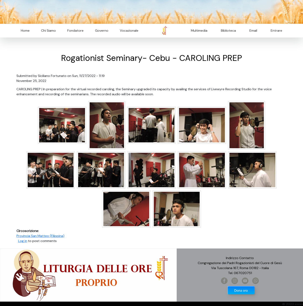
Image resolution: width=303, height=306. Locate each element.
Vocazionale (129, 30)
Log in (22, 241)
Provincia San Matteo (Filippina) (40, 236)
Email (252, 30)
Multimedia (199, 30)
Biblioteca (228, 30)
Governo (101, 30)
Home (25, 30)
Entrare (276, 30)
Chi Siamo (48, 30)
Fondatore (75, 30)
